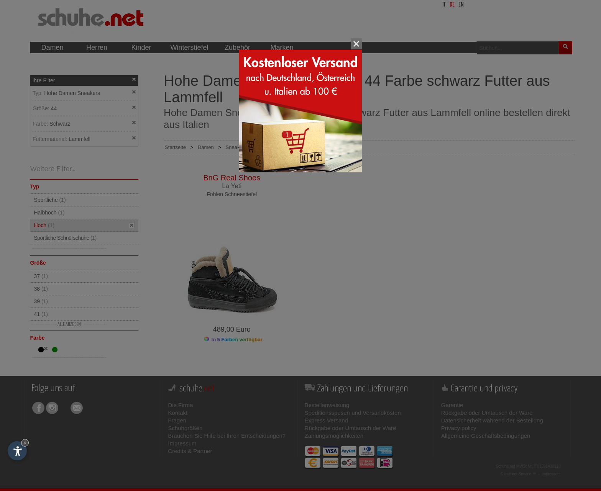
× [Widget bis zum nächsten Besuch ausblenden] (24, 442)
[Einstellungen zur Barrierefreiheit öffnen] (17, 450)
